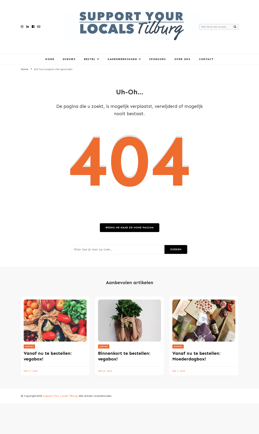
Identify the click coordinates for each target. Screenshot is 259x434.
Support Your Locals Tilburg (60, 395)
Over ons (182, 59)
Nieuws (69, 59)
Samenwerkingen (122, 59)
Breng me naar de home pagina (130, 227)
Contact (206, 59)
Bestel (90, 59)
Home (49, 59)
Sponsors (157, 59)
